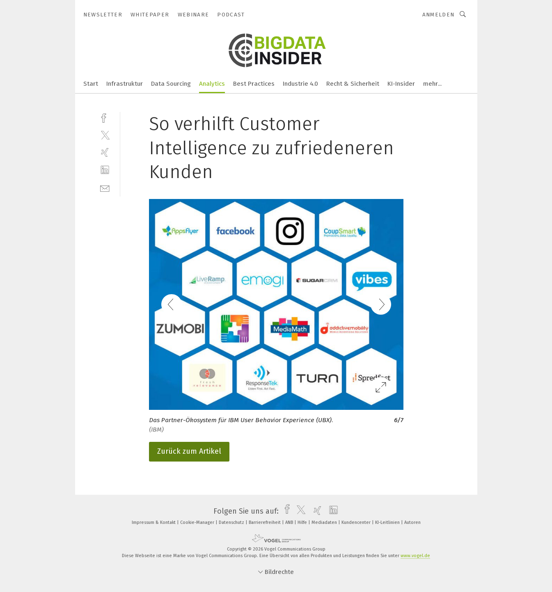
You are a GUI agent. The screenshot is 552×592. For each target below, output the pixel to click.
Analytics (212, 83)
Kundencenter (356, 522)
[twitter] (105, 135)
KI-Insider (401, 83)
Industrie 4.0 (300, 83)
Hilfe (303, 522)
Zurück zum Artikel (189, 451)
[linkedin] (105, 170)
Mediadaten (325, 522)
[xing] (105, 152)
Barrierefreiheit (265, 522)
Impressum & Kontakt (154, 522)
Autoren (412, 522)
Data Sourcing (171, 83)
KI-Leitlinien (388, 522)
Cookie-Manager (197, 522)
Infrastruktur (124, 83)
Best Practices (254, 83)
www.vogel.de (415, 555)
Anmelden (438, 14)
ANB (289, 522)
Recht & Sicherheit (352, 83)
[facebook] (105, 117)
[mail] (105, 188)
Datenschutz (232, 522)
